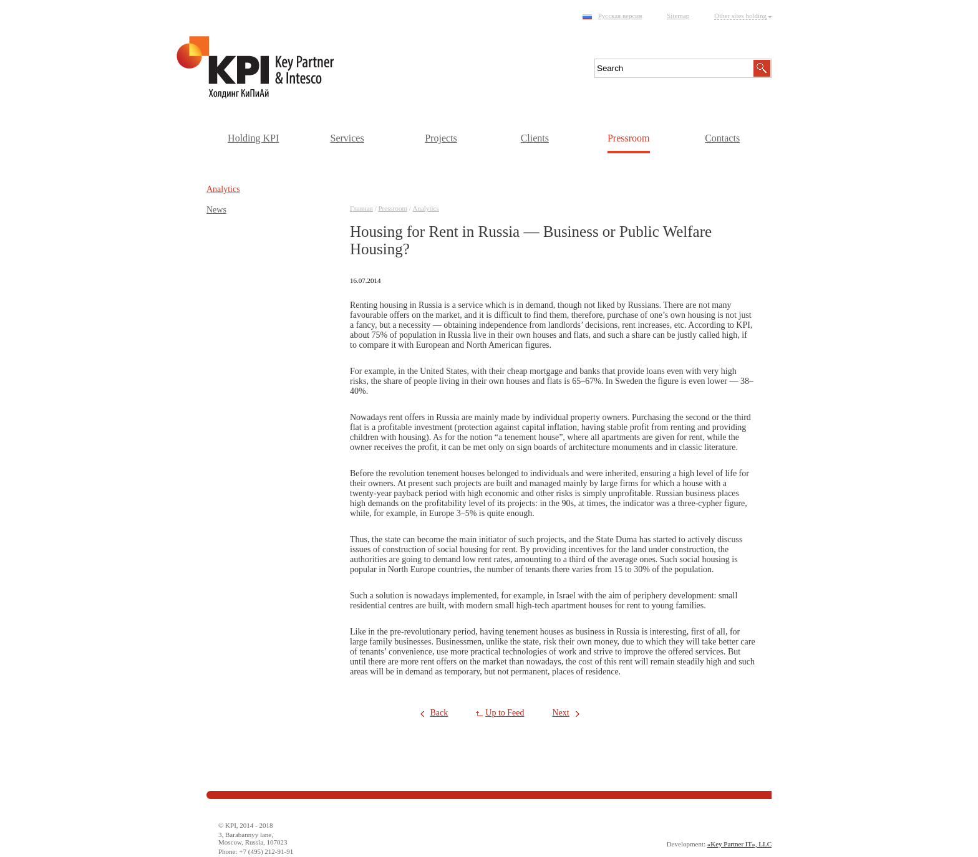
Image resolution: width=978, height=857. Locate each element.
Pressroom (629, 138)
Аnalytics (426, 208)
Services (347, 138)
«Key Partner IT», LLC (739, 844)
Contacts (722, 138)
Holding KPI (253, 138)
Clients (535, 138)
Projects (441, 138)
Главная (361, 208)
